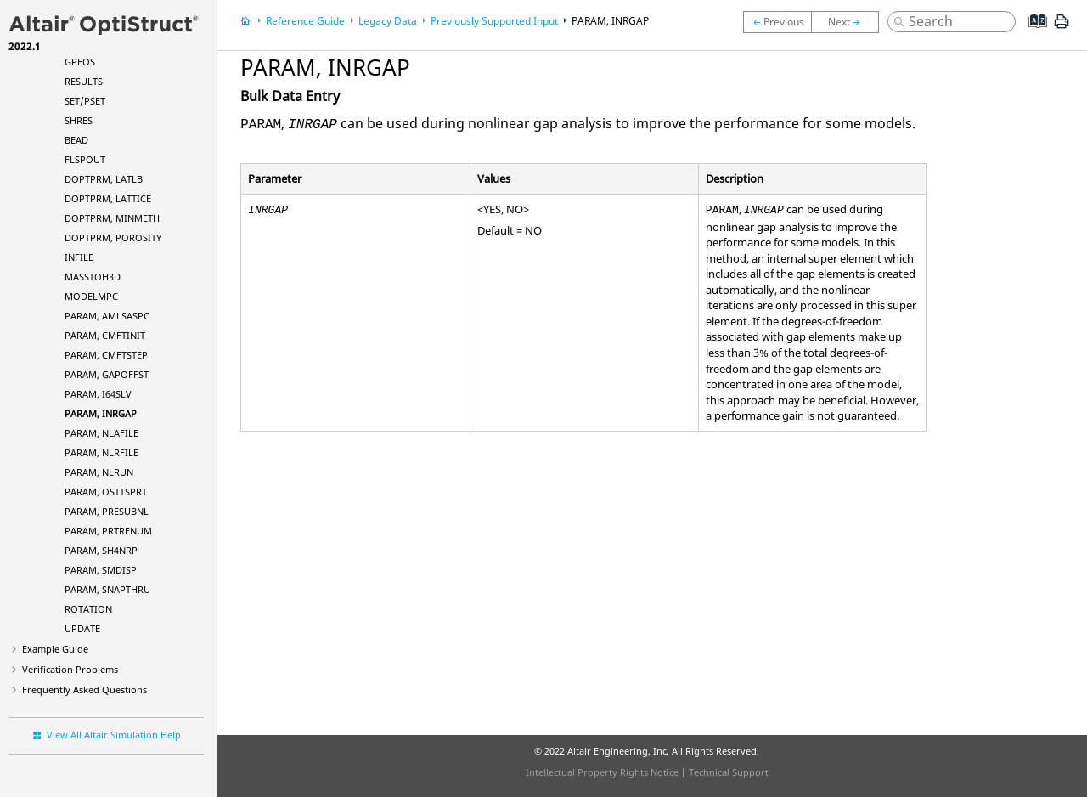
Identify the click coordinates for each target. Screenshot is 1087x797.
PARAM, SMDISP (101, 569)
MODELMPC (91, 296)
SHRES (79, 120)
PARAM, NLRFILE (101, 452)
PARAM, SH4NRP (101, 550)
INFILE (79, 257)
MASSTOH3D (93, 276)
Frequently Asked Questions (84, 689)
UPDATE (82, 628)
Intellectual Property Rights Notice (602, 772)
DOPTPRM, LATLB (104, 178)
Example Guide (55, 648)
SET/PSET (85, 100)
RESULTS (84, 81)
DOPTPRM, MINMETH (112, 218)
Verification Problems (70, 669)
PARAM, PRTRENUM (108, 530)
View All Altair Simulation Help (114, 734)
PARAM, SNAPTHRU (107, 589)
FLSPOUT (85, 159)
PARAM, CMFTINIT (105, 335)
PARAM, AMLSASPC (107, 315)
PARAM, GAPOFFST (107, 374)
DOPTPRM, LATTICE (108, 198)
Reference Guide (305, 21)
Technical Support (729, 772)
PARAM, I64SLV (98, 393)
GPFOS (80, 61)
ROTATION (88, 608)
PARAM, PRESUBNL (107, 511)
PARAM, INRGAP (101, 413)
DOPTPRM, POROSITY (113, 237)
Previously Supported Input (494, 21)
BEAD (76, 139)
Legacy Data (387, 21)
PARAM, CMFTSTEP (106, 354)
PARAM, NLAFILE (101, 433)
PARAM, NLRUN (99, 472)
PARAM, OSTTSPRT (106, 491)
